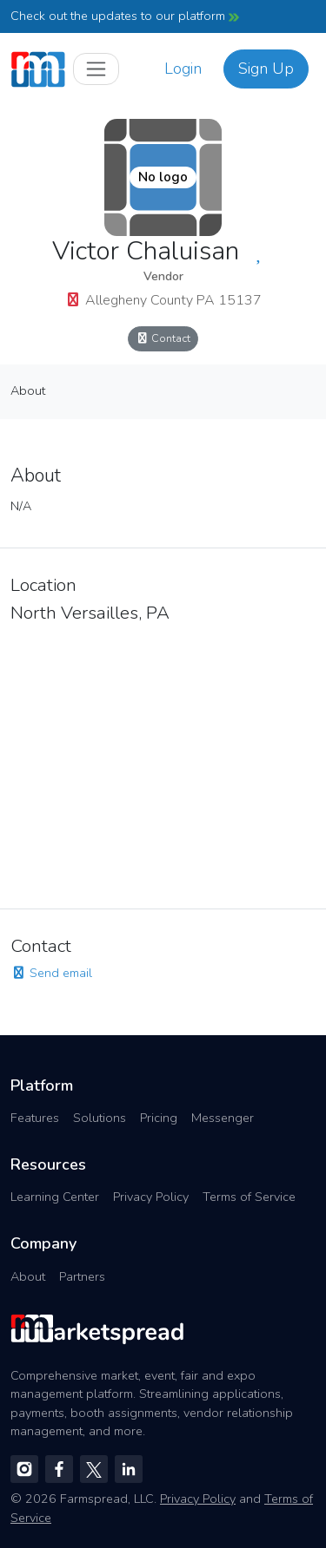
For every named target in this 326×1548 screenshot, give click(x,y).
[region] (163, 761)
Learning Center (54, 1196)
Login (183, 68)
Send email (51, 972)
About (27, 390)
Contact (163, 338)
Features (34, 1117)
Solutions (99, 1117)
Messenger (222, 1117)
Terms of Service (249, 1196)
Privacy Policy (151, 1196)
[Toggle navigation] (96, 69)
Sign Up (266, 68)
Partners (82, 1276)
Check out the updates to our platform (124, 15)
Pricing (158, 1117)
